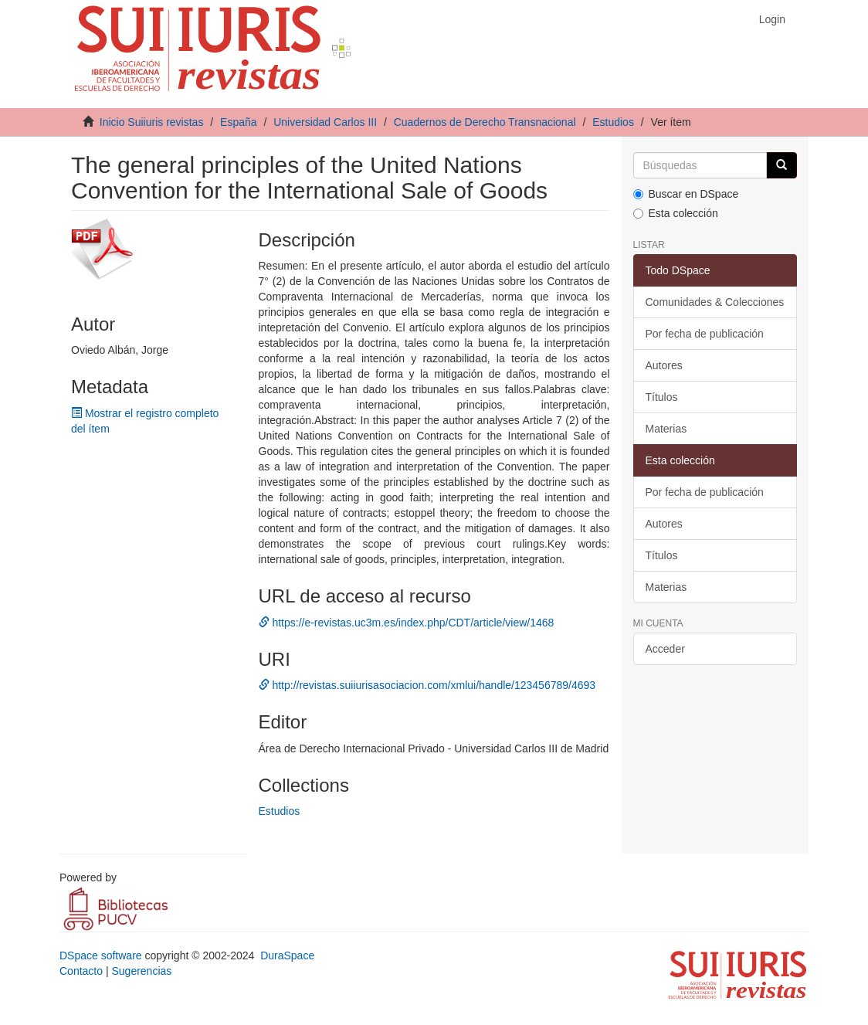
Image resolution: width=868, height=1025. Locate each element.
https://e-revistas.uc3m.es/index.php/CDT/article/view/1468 (406, 622)
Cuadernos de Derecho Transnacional (485, 122)
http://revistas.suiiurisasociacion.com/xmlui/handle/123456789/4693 (427, 685)
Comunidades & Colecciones (715, 302)
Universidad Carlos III (325, 122)
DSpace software (100, 955)
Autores (664, 365)
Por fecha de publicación (705, 334)
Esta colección (675, 213)
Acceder (665, 649)
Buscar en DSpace (686, 194)
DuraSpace (287, 955)
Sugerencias (141, 971)
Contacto (81, 971)
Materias (666, 429)
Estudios (613, 122)
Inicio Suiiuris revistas (152, 122)
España (238, 122)
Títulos (662, 397)
